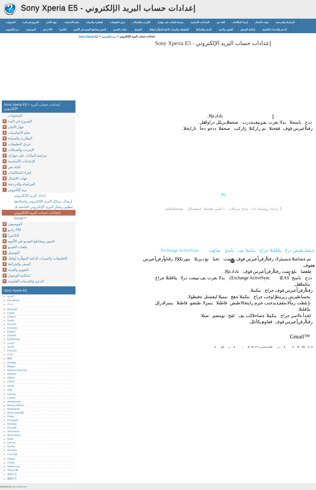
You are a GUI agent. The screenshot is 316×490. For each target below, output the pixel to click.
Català (10, 313)
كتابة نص (221, 22)
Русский (11, 427)
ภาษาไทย (12, 454)
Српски (11, 442)
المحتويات (10, 22)
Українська (13, 466)
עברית (10, 354)
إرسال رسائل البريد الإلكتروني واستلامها (43, 201)
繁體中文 (12, 478)
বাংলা (10, 304)
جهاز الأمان (51, 22)
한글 (9, 389)
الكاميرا (62, 29)
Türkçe (11, 462)
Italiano (11, 377)
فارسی (10, 342)
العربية (10, 296)
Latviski (11, 397)
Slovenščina (13, 435)
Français (12, 350)
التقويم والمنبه (226, 29)
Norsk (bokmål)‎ (15, 412)
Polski (10, 416)
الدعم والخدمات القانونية (274, 29)
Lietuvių (11, 394)
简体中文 (12, 474)
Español (11, 335)
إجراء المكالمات (240, 22)
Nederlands (13, 409)
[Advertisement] (114, 70)
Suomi (10, 346)
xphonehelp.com (19, 486)
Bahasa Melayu (15, 405)
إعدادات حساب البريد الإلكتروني (37, 212)
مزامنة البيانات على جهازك (170, 22)
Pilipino (11, 458)
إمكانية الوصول (247, 29)
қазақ (10, 385)
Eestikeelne (13, 339)
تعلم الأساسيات (71, 22)
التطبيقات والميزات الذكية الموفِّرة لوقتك (169, 29)
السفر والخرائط (204, 29)
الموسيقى (31, 29)
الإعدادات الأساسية (200, 22)
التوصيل (138, 29)
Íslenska (11, 373)
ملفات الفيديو (120, 29)
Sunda (10, 446)
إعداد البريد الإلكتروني (29, 195)
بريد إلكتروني (12, 29)
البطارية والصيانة (94, 22)
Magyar (11, 366)
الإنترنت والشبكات (141, 22)
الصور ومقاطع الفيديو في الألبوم (90, 29)
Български (13, 300)
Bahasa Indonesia (17, 370)
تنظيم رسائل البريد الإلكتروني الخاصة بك (43, 207)
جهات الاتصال (261, 22)
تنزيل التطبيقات (117, 22)
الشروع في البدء (31, 22)
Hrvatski (11, 362)
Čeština (11, 316)
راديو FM (47, 29)
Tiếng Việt (12, 470)
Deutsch (11, 324)
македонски (14, 401)
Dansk (10, 320)
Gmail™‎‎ (20, 218)
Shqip (10, 438)
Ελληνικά (12, 328)
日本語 (10, 381)
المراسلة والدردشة (285, 22)
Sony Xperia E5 (9, 8)
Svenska (12, 450)
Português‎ (12, 420)
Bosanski (12, 309)
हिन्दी (9, 358)
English (11, 331)
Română (11, 424)
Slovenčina (13, 431)
